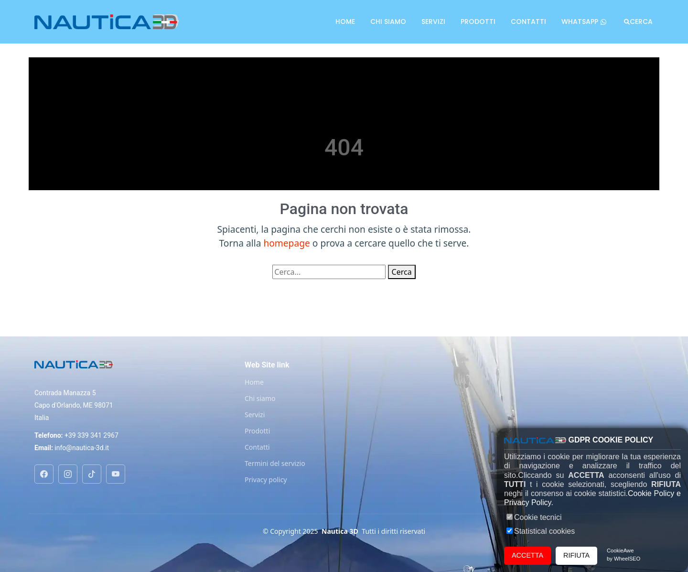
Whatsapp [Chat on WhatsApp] (583, 21)
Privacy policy (266, 479)
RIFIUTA (576, 555)
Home (345, 21)
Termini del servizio (275, 463)
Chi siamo (388, 21)
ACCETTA (527, 555)
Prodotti (478, 21)
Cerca (641, 21)
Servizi (433, 21)
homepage (286, 243)
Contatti (528, 21)
